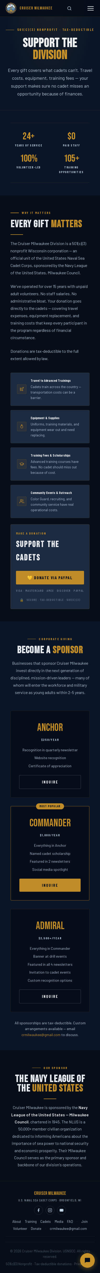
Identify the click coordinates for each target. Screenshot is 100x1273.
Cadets (45, 1221)
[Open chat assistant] (87, 1260)
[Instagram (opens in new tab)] (50, 1210)
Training (31, 1221)
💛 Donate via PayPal (50, 583)
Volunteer (20, 1228)
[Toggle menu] (90, 8)
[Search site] (69, 8)
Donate (36, 1228)
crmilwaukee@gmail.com (40, 1034)
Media (59, 1221)
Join (84, 1221)
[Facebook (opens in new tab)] (38, 1210)
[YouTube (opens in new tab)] (61, 1210)
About (16, 1221)
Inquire (50, 788)
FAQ (70, 1221)
